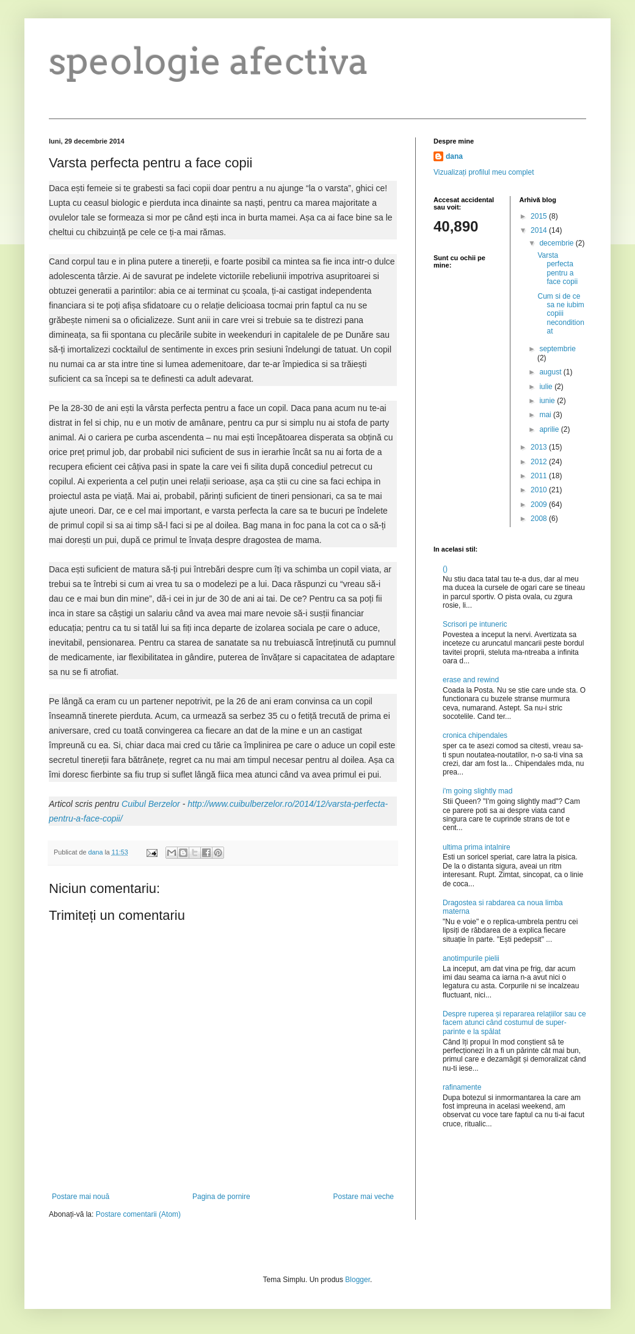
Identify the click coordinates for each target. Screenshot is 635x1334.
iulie (546, 386)
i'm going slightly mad (477, 791)
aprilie (550, 429)
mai (546, 414)
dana (454, 156)
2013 (540, 447)
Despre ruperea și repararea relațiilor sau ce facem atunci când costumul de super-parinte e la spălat (514, 1023)
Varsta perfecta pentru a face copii (557, 268)
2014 (540, 230)
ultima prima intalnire (476, 847)
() (445, 568)
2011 (540, 476)
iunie (548, 400)
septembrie (557, 348)
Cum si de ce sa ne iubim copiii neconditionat (560, 314)
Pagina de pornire (221, 1196)
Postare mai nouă (80, 1196)
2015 (540, 216)
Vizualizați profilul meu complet (484, 172)
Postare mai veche (363, 1196)
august (551, 372)
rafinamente (462, 1087)
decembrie (557, 243)
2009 (540, 504)
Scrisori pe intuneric (475, 624)
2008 (540, 518)
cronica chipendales (475, 735)
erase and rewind (471, 680)
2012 (540, 461)
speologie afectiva (209, 60)
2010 (540, 490)
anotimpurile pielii (471, 958)
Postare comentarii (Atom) (138, 1214)
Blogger (357, 1279)
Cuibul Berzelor (151, 804)
